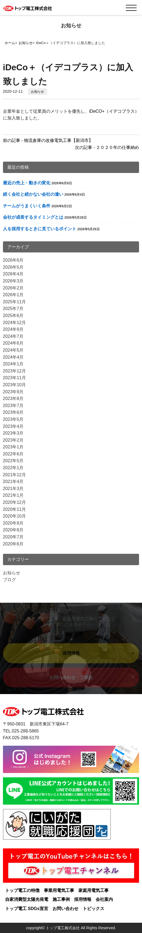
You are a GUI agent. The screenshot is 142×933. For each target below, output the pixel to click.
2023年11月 (14, 377)
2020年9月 (13, 523)
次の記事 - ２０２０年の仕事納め (107, 147)
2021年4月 (13, 481)
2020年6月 (13, 544)
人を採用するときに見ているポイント (39, 228)
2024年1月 (13, 364)
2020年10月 (14, 516)
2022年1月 (13, 467)
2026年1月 (13, 294)
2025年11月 (14, 301)
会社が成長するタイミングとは (33, 217)
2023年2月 (13, 440)
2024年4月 (13, 357)
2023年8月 (13, 398)
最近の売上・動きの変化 (26, 183)
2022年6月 (13, 454)
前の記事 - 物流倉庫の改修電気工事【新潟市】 (48, 140)
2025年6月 (13, 315)
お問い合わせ (65, 908)
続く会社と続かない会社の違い (33, 194)
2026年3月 (13, 281)
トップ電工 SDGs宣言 (26, 908)
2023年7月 (13, 405)
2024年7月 (13, 336)
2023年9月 (13, 391)
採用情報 (82, 899)
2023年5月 (13, 419)
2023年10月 (14, 384)
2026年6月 (13, 260)
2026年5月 (13, 267)
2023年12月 (14, 371)
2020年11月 (14, 509)
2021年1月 (13, 495)
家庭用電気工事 (93, 890)
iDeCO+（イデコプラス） (114, 111)
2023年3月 (13, 433)
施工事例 (61, 899)
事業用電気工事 (59, 890)
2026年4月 (13, 274)
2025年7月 (13, 308)
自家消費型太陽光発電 (26, 899)
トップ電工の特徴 (22, 890)
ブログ (9, 579)
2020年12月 (14, 502)
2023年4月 (13, 426)
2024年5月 (13, 350)
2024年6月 (13, 343)
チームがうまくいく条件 (26, 206)
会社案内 (104, 899)
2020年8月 (13, 530)
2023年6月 (13, 412)
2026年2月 (13, 288)
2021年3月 (13, 488)
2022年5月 (13, 460)
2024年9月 (13, 329)
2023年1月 (13, 447)
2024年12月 (14, 322)
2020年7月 (13, 537)
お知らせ (37, 92)
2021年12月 (14, 474)
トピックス (93, 908)
